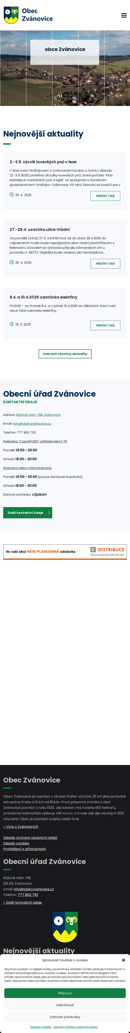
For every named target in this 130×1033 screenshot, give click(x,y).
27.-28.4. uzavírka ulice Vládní (40, 229)
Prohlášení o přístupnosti (24, 848)
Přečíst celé (105, 196)
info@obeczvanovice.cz (32, 423)
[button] (123, 960)
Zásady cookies (40, 1027)
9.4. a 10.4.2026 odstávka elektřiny (43, 297)
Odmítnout (65, 1005)
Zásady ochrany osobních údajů (75, 1027)
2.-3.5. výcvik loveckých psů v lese (43, 161)
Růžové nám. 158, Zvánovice (38, 414)
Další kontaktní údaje (29, 512)
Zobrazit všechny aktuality (65, 354)
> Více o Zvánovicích (20, 826)
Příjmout (65, 993)
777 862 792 (28, 894)
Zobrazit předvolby (65, 1017)
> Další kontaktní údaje (22, 902)
